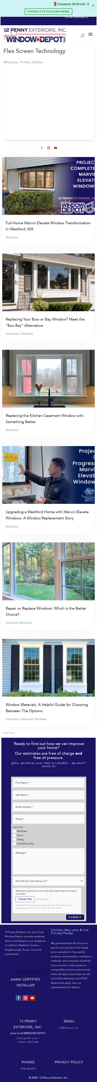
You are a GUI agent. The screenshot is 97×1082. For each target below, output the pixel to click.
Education (12, 334)
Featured (12, 623)
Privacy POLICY (69, 1062)
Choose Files (25, 899)
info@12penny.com (69, 1028)
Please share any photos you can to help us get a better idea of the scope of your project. (46, 892)
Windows (10, 62)
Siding (18, 839)
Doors (18, 835)
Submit (75, 917)
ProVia (25, 62)
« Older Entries (8, 733)
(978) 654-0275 (76, 17)
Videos (37, 62)
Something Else (23, 843)
